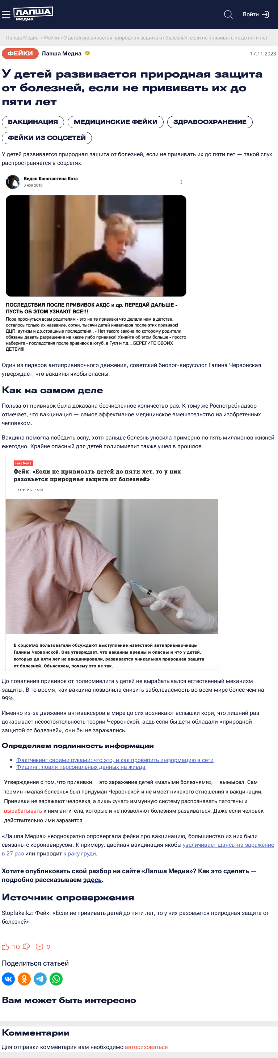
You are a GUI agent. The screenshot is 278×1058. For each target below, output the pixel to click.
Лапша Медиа (61, 53)
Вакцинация (33, 121)
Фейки (20, 53)
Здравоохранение (210, 121)
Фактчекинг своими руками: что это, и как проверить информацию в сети (115, 760)
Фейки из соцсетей (47, 137)
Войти (256, 14)
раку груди (82, 853)
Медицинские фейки (115, 121)
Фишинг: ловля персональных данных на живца (81, 766)
